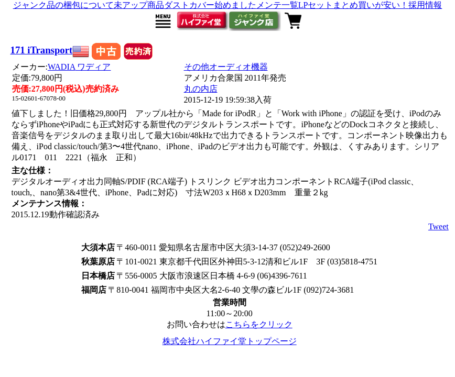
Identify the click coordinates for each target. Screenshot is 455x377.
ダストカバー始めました (210, 5)
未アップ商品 (139, 5)
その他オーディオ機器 (226, 66)
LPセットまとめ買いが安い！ (353, 5)
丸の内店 (201, 88)
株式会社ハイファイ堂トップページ (229, 341)
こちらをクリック (258, 324)
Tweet (438, 226)
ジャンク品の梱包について (63, 5)
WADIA (79, 66)
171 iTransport (41, 50)
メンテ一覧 (277, 5)
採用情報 (425, 5)
